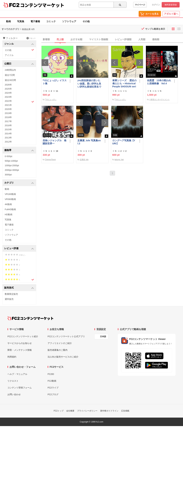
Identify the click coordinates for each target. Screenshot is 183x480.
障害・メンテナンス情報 (19, 350)
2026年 (8, 84)
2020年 (8, 109)
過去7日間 (10, 75)
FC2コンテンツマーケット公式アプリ (66, 336)
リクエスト (12, 381)
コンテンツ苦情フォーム (19, 387)
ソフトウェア (69, 21)
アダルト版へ (171, 13)
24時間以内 (10, 70)
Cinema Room (50, 159)
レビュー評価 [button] (19, 248)
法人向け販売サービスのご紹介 (63, 357)
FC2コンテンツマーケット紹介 (22, 336)
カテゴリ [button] (19, 183)
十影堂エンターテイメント (159, 99)
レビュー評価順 (123, 39)
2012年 (8, 141)
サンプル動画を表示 (155, 29)
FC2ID (51, 374)
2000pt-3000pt (12, 170)
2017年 (8, 121)
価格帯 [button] (19, 150)
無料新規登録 (171, 5)
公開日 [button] (19, 63)
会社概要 (70, 411)
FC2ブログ (53, 394)
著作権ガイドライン (109, 411)
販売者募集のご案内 (57, 350)
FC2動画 (52, 381)
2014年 (8, 133)
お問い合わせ (14, 394)
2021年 (8, 105)
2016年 (8, 125)
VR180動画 (10, 194)
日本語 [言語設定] (103, 336)
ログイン (156, 5)
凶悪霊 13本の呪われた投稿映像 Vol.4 (159, 82)
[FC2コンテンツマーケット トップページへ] (30, 318)
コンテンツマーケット (42, 5)
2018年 (8, 117)
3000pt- (8, 174)
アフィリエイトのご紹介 (60, 343)
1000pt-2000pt (12, 165)
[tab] (112, 39)
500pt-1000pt (11, 161)
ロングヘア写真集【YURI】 (123, 142)
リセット (31, 38)
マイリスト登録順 (98, 39)
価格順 (155, 39)
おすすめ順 (76, 39)
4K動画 (8, 204)
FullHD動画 (10, 209)
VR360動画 (10, 199)
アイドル (9, 55)
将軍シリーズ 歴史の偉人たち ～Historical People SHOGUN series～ (124, 83)
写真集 (20, 21)
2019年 (8, 113)
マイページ (140, 5)
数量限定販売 (11, 294)
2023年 (8, 97)
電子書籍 (35, 21)
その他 (86, 21)
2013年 (8, 137)
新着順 (46, 39)
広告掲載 (125, 411)
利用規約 (11, 357)
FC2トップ (59, 411)
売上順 (60, 39)
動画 (8, 21)
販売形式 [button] (19, 288)
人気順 (141, 39)
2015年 (8, 129)
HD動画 (8, 214)
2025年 (8, 89)
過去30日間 (10, 80)
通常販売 (9, 299)
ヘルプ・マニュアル (17, 374)
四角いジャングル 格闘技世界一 (54, 142)
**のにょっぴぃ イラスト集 (55, 82)
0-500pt (8, 156)
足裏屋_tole (84, 159)
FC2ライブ (53, 387)
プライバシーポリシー (87, 411)
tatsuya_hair (119, 159)
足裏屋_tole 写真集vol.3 (89, 142)
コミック (51, 21)
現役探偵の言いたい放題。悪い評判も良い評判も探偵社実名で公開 (89, 83)
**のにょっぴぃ (50, 99)
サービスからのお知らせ (19, 343)
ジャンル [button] (19, 44)
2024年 (8, 93)
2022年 (19, 101)
